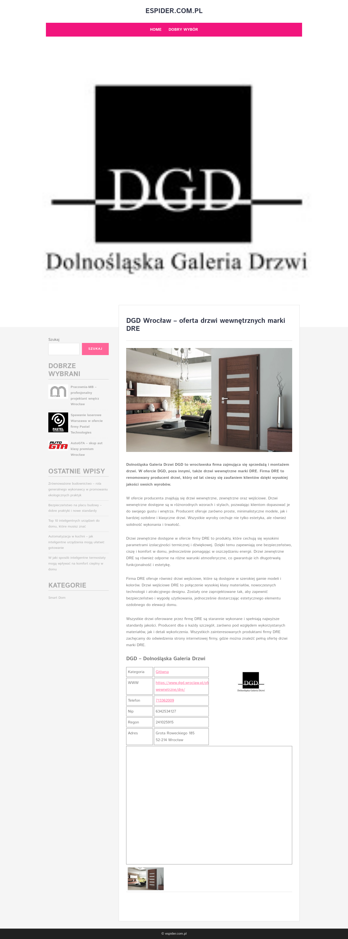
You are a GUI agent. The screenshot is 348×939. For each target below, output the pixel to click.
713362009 (165, 700)
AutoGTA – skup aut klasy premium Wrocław (86, 449)
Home (156, 29)
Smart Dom (56, 597)
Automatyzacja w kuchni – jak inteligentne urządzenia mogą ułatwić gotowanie (76, 542)
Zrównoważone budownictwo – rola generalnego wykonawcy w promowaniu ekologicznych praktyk (78, 489)
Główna (162, 672)
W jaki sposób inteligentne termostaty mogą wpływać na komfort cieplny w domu (77, 563)
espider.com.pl (174, 11)
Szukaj (53, 339)
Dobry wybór (183, 29)
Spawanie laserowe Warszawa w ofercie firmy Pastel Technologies (87, 424)
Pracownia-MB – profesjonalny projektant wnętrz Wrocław (85, 396)
